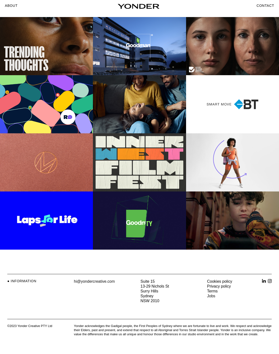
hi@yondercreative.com (94, 281)
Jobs (211, 296)
